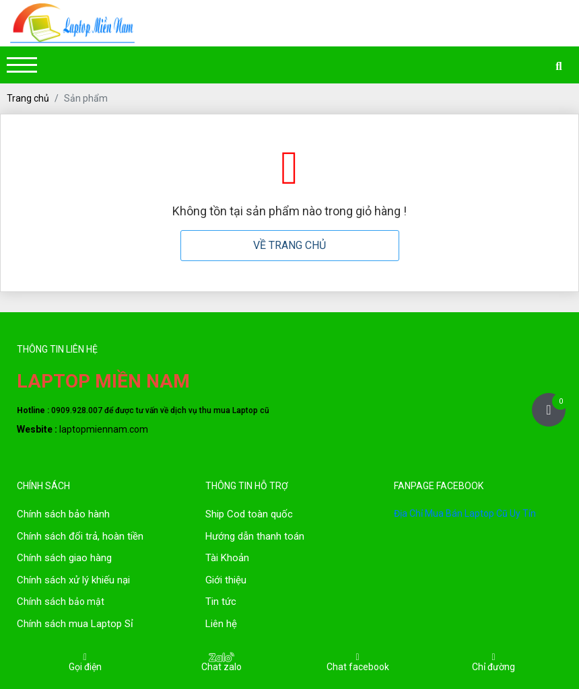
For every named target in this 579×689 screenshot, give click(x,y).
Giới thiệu (225, 580)
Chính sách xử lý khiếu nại (73, 580)
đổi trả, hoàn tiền (106, 536)
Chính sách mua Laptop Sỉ (75, 624)
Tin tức (220, 601)
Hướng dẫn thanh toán (254, 536)
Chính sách (43, 536)
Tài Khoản (227, 558)
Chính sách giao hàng (64, 558)
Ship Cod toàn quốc (249, 514)
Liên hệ (221, 624)
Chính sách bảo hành (63, 514)
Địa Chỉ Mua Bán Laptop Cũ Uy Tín (465, 513)
